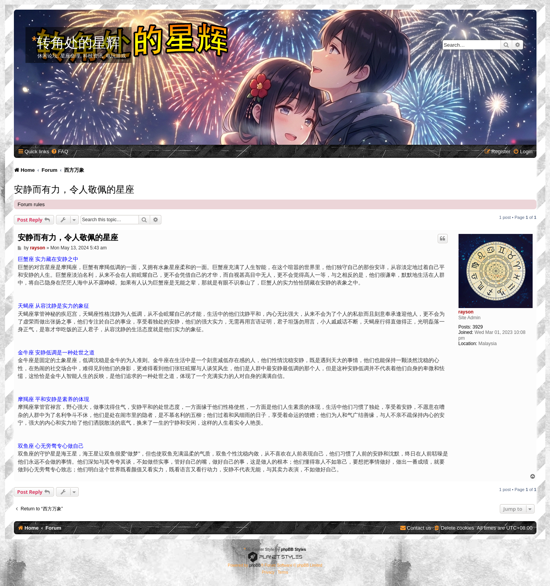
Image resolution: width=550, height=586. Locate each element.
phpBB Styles (293, 549)
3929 (477, 327)
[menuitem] (59, 151)
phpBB (255, 565)
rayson (466, 312)
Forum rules (31, 204)
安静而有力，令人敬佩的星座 (74, 188)
